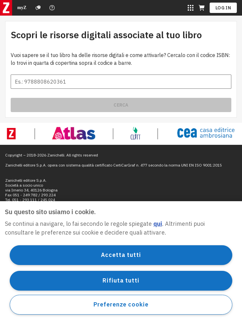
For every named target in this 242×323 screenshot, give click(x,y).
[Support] (38, 8)
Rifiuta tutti (121, 280)
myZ (22, 7)
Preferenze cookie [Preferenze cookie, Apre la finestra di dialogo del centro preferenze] (121, 304)
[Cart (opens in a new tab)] (201, 8)
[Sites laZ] (190, 7)
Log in (223, 8)
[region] (121, 262)
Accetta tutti (121, 255)
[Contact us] (52, 8)
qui (157, 223)
